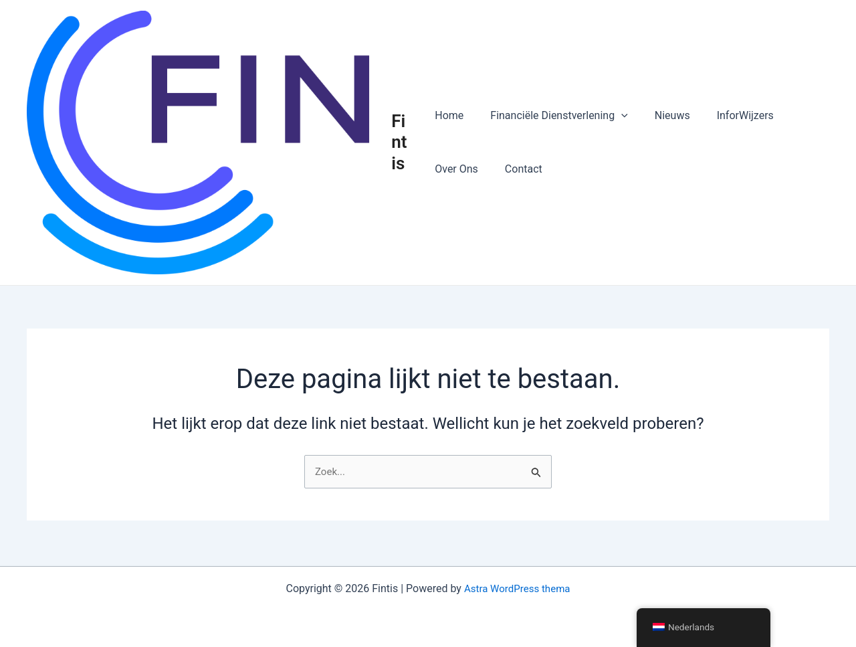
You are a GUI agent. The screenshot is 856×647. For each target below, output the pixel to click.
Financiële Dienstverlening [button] (553, 116)
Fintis (401, 143)
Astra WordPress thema (517, 588)
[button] (616, 116)
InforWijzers (729, 116)
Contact (518, 169)
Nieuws (661, 116)
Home (449, 116)
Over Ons (456, 169)
